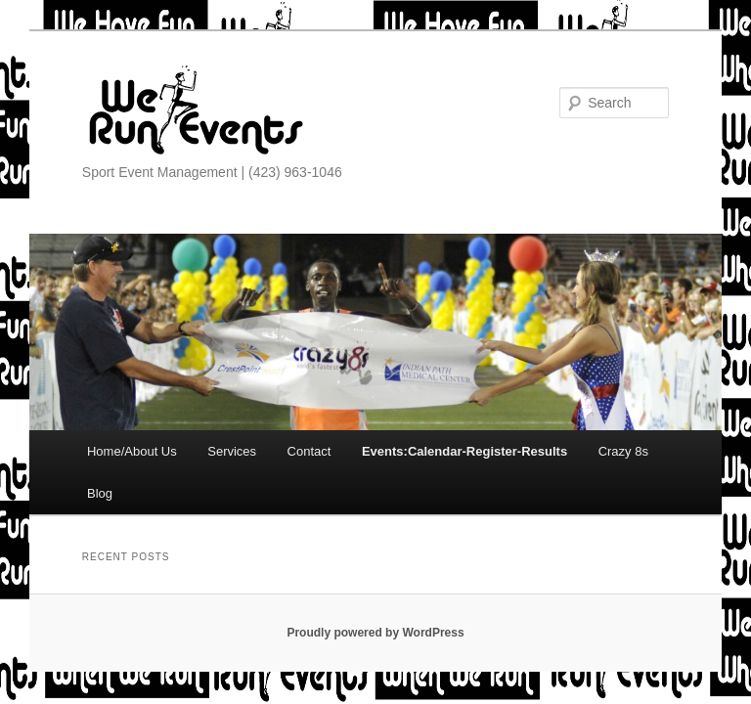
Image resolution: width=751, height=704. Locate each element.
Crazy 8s (623, 451)
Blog (99, 493)
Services (231, 451)
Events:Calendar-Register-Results (464, 451)
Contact (309, 451)
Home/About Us (132, 451)
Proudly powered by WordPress (375, 632)
